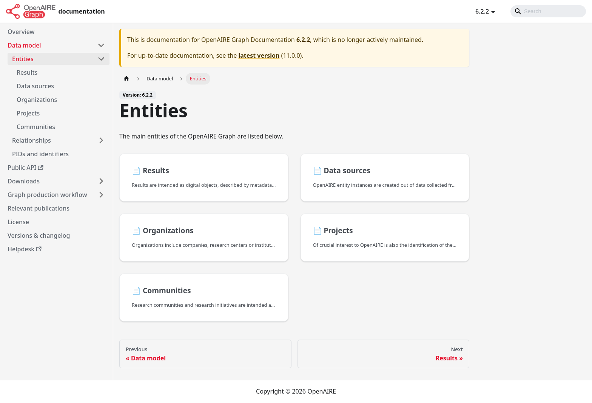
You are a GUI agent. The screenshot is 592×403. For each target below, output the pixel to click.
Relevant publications (38, 208)
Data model (24, 45)
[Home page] (126, 79)
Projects (28, 113)
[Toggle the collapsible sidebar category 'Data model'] (101, 45)
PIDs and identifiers (40, 154)
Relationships (31, 140)
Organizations (37, 99)
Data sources (35, 86)
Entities (23, 59)
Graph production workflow (47, 195)
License (18, 222)
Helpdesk (25, 249)
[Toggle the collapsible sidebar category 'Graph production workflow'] (101, 195)
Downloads (24, 181)
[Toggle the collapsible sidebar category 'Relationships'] (101, 140)
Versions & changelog (39, 235)
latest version (258, 55)
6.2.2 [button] (482, 11)
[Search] (548, 11)
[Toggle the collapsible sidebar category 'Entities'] (101, 59)
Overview (21, 32)
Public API (25, 167)
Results (27, 72)
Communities (36, 127)
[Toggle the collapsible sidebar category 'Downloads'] (101, 181)
